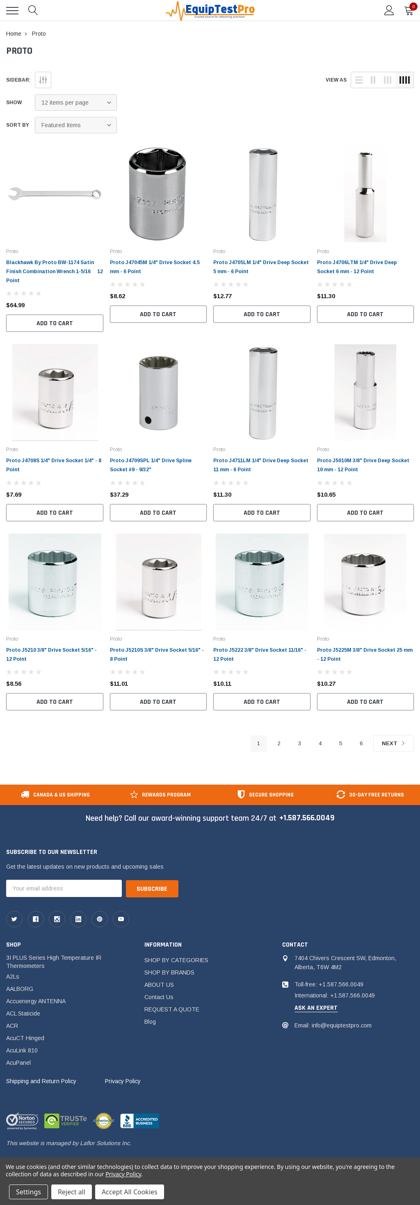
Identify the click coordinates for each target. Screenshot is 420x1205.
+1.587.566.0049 (307, 818)
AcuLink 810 (22, 1050)
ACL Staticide (23, 1013)
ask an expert (316, 1008)
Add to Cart (55, 323)
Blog (150, 1021)
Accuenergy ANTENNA (36, 1001)
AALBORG (19, 989)
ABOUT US (159, 984)
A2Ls (12, 976)
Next (393, 744)
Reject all (71, 1191)
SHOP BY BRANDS (169, 972)
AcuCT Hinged (25, 1038)
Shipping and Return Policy (41, 1081)
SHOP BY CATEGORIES (176, 960)
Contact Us (158, 997)
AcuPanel (18, 1062)
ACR (12, 1025)
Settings (28, 1191)
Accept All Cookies (130, 1191)
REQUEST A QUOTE (171, 1009)
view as (336, 80)
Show (14, 102)
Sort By (17, 125)
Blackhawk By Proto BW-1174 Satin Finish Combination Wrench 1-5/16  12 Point (54, 271)
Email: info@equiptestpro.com (333, 1025)
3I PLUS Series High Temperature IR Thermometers (53, 961)
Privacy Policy (123, 1081)
